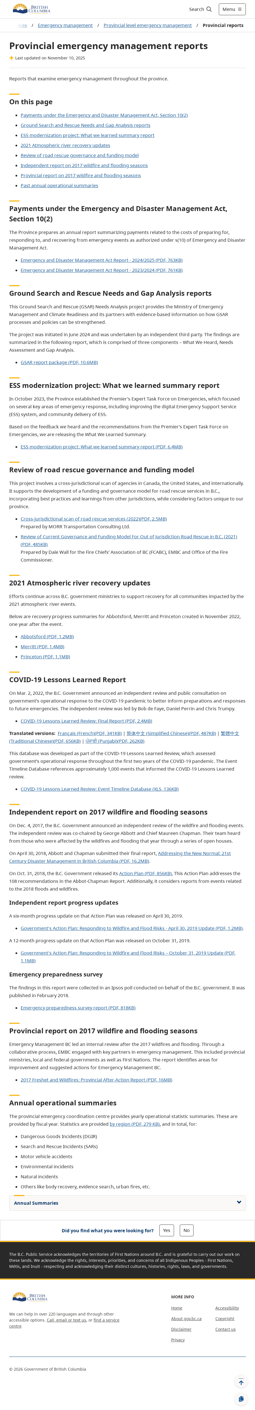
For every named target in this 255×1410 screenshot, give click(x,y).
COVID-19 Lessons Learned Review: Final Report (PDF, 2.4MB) (86, 721)
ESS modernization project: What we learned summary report (87, 135)
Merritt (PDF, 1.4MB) (42, 646)
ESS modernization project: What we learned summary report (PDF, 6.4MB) (102, 447)
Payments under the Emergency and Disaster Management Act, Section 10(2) (104, 115)
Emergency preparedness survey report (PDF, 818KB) (78, 1008)
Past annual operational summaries (59, 185)
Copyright (224, 1318)
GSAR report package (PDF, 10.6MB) (59, 362)
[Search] (201, 9)
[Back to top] (241, 1381)
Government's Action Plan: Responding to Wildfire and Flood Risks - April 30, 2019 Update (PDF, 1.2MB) (132, 928)
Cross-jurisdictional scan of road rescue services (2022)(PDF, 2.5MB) (94, 519)
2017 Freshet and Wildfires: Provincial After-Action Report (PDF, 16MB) (96, 1080)
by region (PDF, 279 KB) (135, 1124)
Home (176, 1308)
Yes (166, 1230)
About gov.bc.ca (186, 1318)
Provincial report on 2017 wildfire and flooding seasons (81, 175)
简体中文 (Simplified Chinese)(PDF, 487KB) (171, 733)
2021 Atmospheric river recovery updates (65, 145)
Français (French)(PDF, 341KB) (90, 733)
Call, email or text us (66, 1320)
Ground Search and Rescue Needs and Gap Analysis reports (85, 125)
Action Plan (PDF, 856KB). (146, 873)
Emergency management (65, 25)
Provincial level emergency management (148, 25)
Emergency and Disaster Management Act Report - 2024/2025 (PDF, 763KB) (102, 260)
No (186, 1230)
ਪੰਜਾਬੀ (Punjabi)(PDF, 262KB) (115, 741)
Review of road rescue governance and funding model (80, 155)
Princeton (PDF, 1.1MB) (45, 656)
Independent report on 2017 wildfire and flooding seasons (84, 165)
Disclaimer (181, 1329)
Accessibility (227, 1308)
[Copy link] (241, 1399)
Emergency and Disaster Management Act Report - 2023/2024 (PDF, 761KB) (102, 270)
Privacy (178, 1340)
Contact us (225, 1329)
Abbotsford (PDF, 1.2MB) (47, 636)
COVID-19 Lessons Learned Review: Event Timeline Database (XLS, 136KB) (100, 789)
